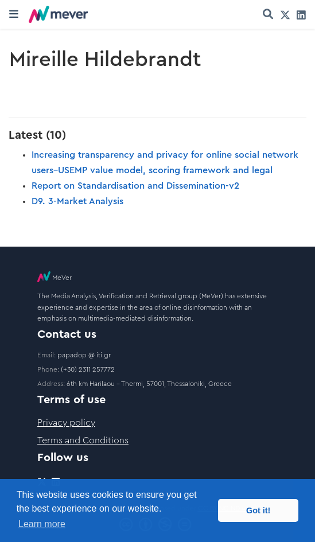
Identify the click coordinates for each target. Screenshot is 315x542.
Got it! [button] (258, 510)
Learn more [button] (41, 524)
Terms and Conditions (83, 440)
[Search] (268, 14)
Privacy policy (66, 422)
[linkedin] (301, 14)
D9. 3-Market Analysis (77, 201)
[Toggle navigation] (13, 14)
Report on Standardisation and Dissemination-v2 (135, 185)
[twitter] (285, 14)
